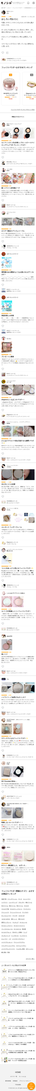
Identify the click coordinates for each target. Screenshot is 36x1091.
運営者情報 (8, 1081)
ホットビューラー (6, 915)
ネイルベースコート (19, 925)
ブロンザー (21, 902)
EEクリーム (20, 906)
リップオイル (15, 935)
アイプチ (14, 915)
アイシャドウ (5, 912)
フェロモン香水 (20, 949)
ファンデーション (12, 899)
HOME (18, 1072)
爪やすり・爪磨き (17, 932)
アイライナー (27, 909)
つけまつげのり (5, 919)
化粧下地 (3, 899)
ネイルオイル (17, 929)
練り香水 (3, 952)
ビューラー (4, 939)
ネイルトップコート (7, 925)
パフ (10, 939)
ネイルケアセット (6, 932)
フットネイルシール (7, 929)
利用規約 (15, 1081)
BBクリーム (29, 902)
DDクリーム (12, 906)
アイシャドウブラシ (19, 942)
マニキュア (15, 922)
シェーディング (13, 902)
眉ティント (14, 919)
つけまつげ (21, 915)
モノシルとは (22, 1076)
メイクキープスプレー (18, 939)
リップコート (23, 935)
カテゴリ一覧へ (30, 958)
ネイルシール (23, 922)
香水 (8, 952)
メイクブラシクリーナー (8, 949)
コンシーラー (27, 899)
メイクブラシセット (7, 942)
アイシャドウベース (15, 912)
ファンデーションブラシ (8, 945)
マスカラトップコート (16, 909)
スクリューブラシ (21, 945)
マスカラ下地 (5, 909)
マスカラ (26, 906)
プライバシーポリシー (25, 1081)
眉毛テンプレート (6, 922)
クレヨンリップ (5, 935)
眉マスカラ (21, 919)
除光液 (24, 929)
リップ (25, 932)
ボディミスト (29, 949)
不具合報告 (18, 1084)
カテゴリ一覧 (13, 1076)
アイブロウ (25, 912)
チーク (20, 899)
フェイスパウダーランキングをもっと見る (23, 109)
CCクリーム (4, 906)
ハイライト (4, 902)
